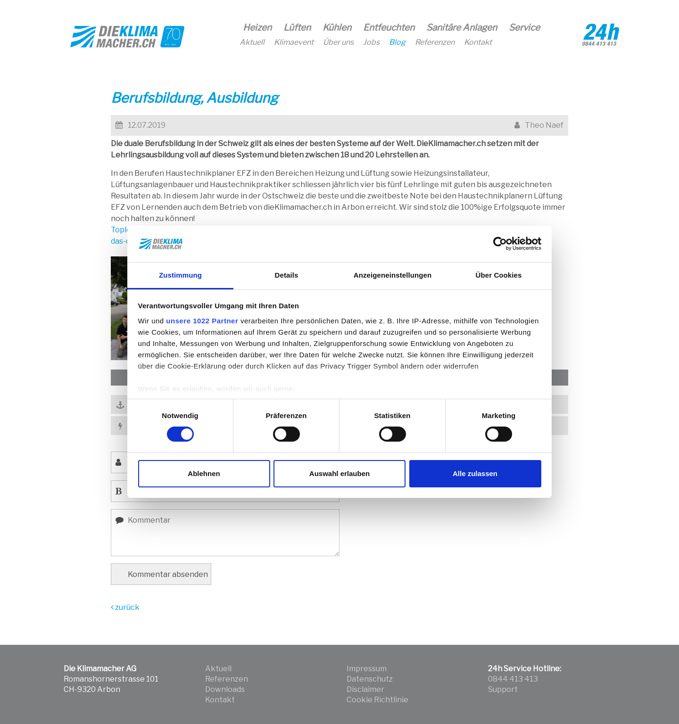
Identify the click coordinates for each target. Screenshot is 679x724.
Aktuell (252, 42)
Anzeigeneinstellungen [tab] (392, 275)
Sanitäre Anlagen (461, 27)
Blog (397, 42)
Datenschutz (370, 679)
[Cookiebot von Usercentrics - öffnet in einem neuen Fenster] (500, 244)
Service (524, 27)
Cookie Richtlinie (377, 699)
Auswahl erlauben (339, 473)
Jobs (371, 42)
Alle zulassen (475, 473)
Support (503, 689)
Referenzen (435, 42)
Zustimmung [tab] (180, 275)
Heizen (257, 27)
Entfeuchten (388, 27)
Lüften (297, 27)
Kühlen (337, 27)
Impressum (367, 668)
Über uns (338, 42)
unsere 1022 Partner (202, 321)
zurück (125, 607)
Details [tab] (286, 275)
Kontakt (478, 42)
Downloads (225, 689)
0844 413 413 (513, 679)
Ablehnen (204, 473)
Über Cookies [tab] (499, 275)
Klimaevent (294, 42)
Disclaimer (365, 689)
